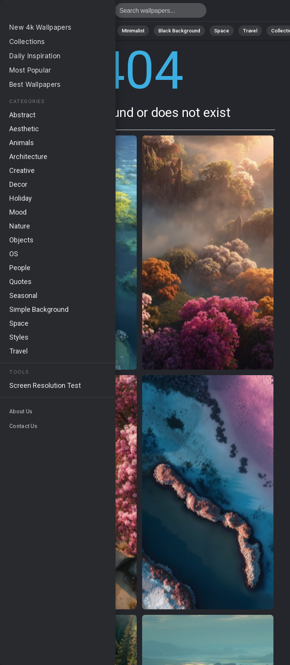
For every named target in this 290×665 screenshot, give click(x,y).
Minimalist (133, 31)
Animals (99, 31)
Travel (250, 31)
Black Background (179, 31)
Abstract (66, 31)
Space (221, 31)
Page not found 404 (46, 12)
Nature (34, 31)
